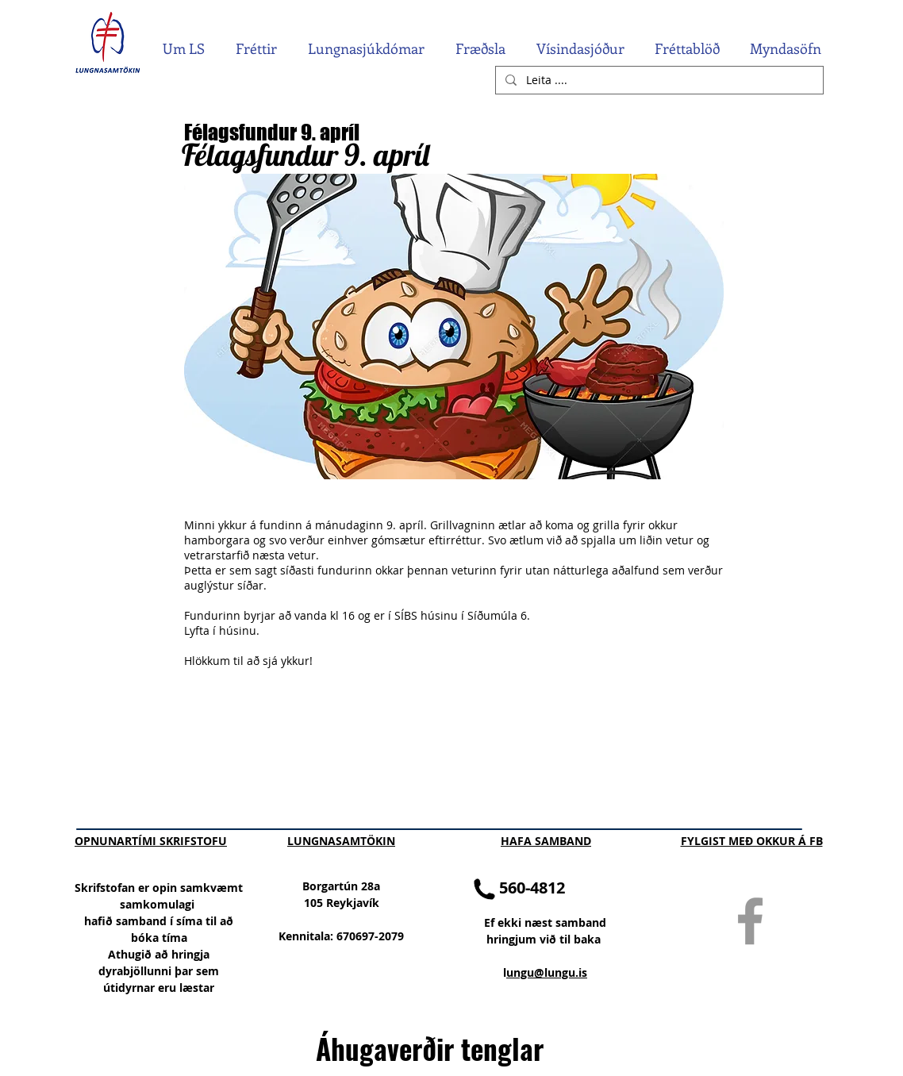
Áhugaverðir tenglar (430, 1048)
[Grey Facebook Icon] (750, 921)
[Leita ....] (658, 80)
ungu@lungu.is (546, 972)
